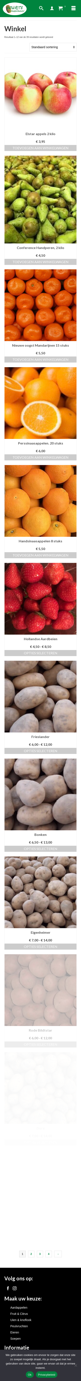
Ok (30, 1374)
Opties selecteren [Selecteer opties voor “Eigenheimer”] (40, 946)
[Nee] (75, 1365)
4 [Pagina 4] (48, 1254)
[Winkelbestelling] (53, 47)
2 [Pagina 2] (31, 1254)
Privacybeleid (46, 1374)
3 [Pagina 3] (40, 1254)
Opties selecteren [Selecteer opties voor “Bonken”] (40, 849)
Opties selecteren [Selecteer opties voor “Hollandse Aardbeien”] (40, 653)
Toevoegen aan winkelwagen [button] (40, 148)
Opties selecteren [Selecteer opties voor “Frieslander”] (40, 751)
